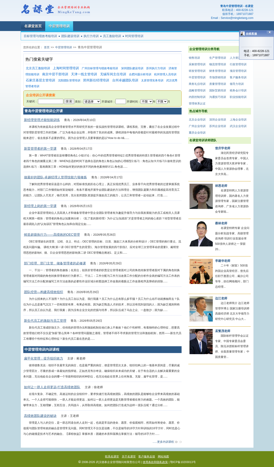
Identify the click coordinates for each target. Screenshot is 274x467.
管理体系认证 (197, 103)
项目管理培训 (238, 71)
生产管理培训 (217, 57)
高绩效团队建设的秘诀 (40, 416)
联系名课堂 (112, 456)
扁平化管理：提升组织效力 (43, 358)
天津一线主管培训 (84, 74)
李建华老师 (222, 261)
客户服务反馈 (146, 456)
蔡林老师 (221, 223)
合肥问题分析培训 (140, 74)
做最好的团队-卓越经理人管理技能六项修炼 (55, 177)
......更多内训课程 (163, 441)
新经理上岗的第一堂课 (40, 206)
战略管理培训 (197, 90)
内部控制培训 (197, 97)
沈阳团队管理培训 (69, 80)
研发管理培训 (197, 71)
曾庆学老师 (222, 148)
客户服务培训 (238, 77)
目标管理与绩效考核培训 (40, 36)
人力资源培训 (238, 57)
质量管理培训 (217, 84)
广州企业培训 (197, 126)
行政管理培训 (238, 64)
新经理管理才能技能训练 (42, 120)
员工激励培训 (112, 36)
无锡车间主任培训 (113, 74)
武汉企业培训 (238, 126)
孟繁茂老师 (222, 331)
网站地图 (163, 456)
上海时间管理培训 (66, 68)
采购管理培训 (197, 64)
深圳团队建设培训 (132, 68)
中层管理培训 (59, 26)
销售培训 (194, 57)
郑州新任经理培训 (96, 80)
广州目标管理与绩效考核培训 (100, 68)
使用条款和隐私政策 (155, 462)
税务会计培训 (238, 90)
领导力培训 (237, 84)
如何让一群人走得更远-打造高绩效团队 (52, 387)
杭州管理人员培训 (165, 74)
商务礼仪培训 (197, 84)
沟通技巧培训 (217, 97)
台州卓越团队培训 (125, 80)
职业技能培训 (238, 97)
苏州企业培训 (217, 126)
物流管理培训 (217, 64)
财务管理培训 (217, 71)
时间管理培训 (134, 36)
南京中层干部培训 (55, 74)
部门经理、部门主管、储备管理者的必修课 (55, 263)
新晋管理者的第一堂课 (40, 148)
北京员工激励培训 (38, 68)
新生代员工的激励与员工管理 (45, 320)
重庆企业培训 (197, 132)
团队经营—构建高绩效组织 (43, 292)
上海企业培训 (238, 119)
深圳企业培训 (217, 119)
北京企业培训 (197, 119)
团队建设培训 (70, 36)
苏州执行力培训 (156, 68)
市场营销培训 (217, 77)
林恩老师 (221, 185)
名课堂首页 (33, 26)
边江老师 (221, 298)
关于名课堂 (129, 456)
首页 (47, 47)
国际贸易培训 (217, 90)
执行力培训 (91, 36)
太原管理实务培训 (152, 80)
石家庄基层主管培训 (40, 80)
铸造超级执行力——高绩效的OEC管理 (52, 234)
